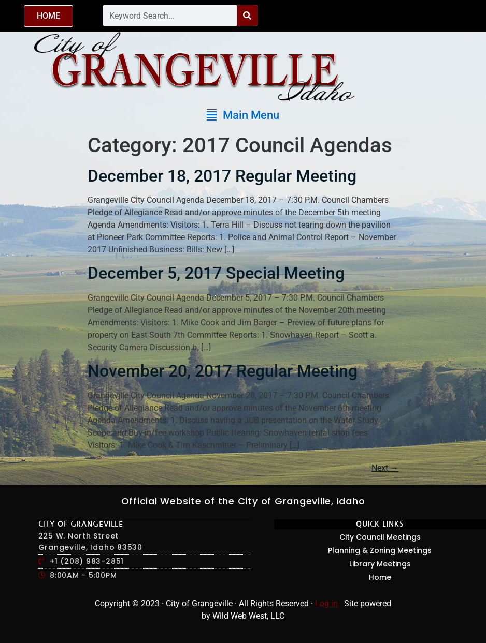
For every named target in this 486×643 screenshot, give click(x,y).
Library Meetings (380, 564)
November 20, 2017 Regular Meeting (223, 371)
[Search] (247, 15)
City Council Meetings (380, 537)
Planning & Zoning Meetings (380, 550)
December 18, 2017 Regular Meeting (222, 176)
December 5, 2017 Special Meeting (216, 273)
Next (384, 468)
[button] (243, 115)
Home (380, 577)
